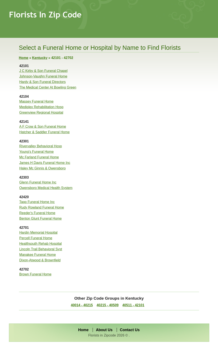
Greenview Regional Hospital (41, 112)
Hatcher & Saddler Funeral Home (44, 132)
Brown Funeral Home (35, 274)
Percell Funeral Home (35, 238)
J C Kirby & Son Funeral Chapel (43, 71)
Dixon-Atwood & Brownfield (40, 260)
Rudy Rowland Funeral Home (41, 207)
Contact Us (130, 330)
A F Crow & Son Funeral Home (42, 126)
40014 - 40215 (82, 305)
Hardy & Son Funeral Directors (42, 82)
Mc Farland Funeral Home (39, 157)
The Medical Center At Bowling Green (47, 87)
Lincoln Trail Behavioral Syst (40, 249)
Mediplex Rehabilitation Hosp (41, 107)
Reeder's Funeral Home (37, 213)
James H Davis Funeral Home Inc (44, 163)
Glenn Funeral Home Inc (37, 182)
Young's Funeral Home (36, 151)
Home (23, 58)
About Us (104, 330)
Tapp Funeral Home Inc (37, 202)
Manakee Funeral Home (37, 254)
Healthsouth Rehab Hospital (40, 243)
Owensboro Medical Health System (46, 188)
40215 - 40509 (108, 305)
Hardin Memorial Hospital (38, 232)
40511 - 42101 (133, 305)
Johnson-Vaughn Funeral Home (43, 76)
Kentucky (39, 58)
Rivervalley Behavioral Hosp (40, 146)
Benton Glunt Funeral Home (40, 218)
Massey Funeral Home (36, 101)
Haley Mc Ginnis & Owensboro (42, 168)
